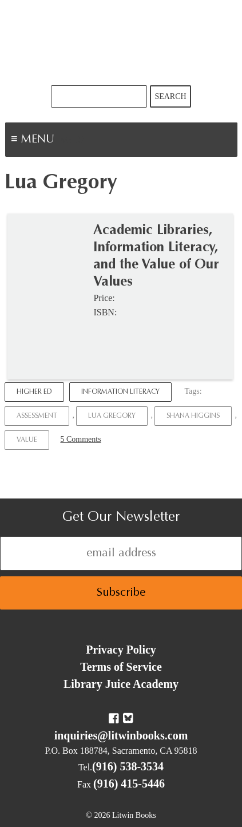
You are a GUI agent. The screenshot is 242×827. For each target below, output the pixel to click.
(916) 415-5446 (129, 783)
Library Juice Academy (121, 684)
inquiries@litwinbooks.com (121, 735)
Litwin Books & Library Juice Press (121, 42)
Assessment (37, 416)
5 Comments (80, 439)
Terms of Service (121, 666)
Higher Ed (34, 392)
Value (27, 440)
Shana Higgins (193, 416)
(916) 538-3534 (128, 766)
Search (170, 96)
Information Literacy (120, 392)
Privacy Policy (121, 649)
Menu (72, 141)
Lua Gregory (112, 416)
